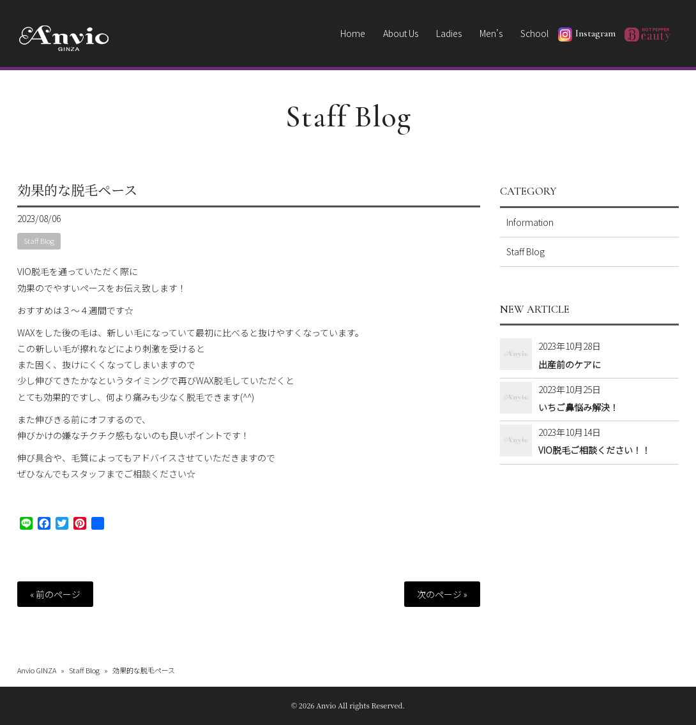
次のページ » (442, 594)
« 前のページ (55, 594)
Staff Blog (348, 116)
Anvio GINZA (36, 670)
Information (530, 222)
